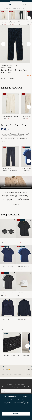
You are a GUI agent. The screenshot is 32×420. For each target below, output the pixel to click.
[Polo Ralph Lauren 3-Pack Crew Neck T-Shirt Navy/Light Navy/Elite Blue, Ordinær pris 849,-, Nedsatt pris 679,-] (24, 257)
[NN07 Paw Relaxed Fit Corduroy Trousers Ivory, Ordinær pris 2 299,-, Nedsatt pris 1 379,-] (4, 17)
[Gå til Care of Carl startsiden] (6, 4)
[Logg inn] (23, 4)
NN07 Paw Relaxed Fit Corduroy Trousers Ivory (10, 116)
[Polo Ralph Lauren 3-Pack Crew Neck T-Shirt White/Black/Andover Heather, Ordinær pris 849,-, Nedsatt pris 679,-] (8, 284)
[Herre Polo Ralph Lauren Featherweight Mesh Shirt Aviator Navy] (24, 307)
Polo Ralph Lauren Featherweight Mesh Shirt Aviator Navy (23, 319)
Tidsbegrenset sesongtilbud (16, 1)
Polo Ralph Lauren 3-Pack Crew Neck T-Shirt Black (23, 240)
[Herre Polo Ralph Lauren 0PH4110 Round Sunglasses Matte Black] (8, 228)
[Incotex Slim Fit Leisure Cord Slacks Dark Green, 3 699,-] (21, 17)
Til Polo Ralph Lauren (9, 141)
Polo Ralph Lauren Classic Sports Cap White (23, 293)
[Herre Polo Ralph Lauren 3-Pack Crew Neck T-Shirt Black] (24, 228)
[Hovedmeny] (29, 4)
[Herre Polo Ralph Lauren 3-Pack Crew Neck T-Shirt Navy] (8, 254)
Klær (2, 27)
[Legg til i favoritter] (17, 94)
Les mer (15, 204)
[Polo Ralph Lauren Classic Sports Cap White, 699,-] (24, 284)
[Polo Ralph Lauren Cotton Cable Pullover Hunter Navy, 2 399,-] (8, 310)
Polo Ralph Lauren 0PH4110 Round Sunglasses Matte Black (8, 240)
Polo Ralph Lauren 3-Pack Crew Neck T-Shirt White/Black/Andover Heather (7, 293)
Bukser (6, 27)
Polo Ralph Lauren (6, 67)
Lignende (11, 87)
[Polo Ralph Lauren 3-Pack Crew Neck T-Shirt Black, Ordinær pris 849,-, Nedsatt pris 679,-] (24, 231)
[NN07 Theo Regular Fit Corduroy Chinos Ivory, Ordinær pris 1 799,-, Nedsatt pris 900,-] (13, 17)
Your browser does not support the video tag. (16, 182)
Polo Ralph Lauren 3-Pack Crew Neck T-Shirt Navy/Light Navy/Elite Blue (24, 266)
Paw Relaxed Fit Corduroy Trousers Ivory (4, 22)
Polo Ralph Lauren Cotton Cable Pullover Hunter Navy (7, 319)
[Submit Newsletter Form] (29, 390)
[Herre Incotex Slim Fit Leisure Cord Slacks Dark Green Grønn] (21, 15)
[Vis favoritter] (25, 4)
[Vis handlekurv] (27, 4)
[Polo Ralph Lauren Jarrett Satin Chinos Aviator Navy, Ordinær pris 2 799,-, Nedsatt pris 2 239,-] (10, 160)
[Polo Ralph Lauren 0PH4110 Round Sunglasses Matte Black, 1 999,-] (8, 231)
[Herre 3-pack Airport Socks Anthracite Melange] (12, 342)
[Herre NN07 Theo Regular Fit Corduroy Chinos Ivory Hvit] (13, 15)
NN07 (2, 21)
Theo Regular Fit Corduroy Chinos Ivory (12, 22)
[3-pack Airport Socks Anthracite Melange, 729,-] (11, 345)
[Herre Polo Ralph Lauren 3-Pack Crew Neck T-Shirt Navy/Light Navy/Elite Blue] (24, 254)
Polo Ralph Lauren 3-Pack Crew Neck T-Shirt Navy (7, 266)
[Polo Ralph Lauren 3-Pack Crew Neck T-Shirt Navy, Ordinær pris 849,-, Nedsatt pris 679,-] (8, 257)
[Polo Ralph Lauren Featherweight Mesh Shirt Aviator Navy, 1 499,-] (24, 310)
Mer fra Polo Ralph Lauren (15, 125)
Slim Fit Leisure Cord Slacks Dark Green (21, 22)
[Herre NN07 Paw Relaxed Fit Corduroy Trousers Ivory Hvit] (4, 15)
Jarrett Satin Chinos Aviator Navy (10, 170)
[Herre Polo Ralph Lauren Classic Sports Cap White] (24, 281)
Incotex (19, 21)
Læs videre (27, 403)
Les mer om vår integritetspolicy (16, 394)
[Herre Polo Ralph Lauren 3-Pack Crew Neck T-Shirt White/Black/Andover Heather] (8, 281)
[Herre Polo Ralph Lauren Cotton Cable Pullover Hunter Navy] (8, 307)
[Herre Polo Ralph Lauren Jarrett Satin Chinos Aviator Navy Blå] (10, 156)
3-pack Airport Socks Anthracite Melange (11, 355)
